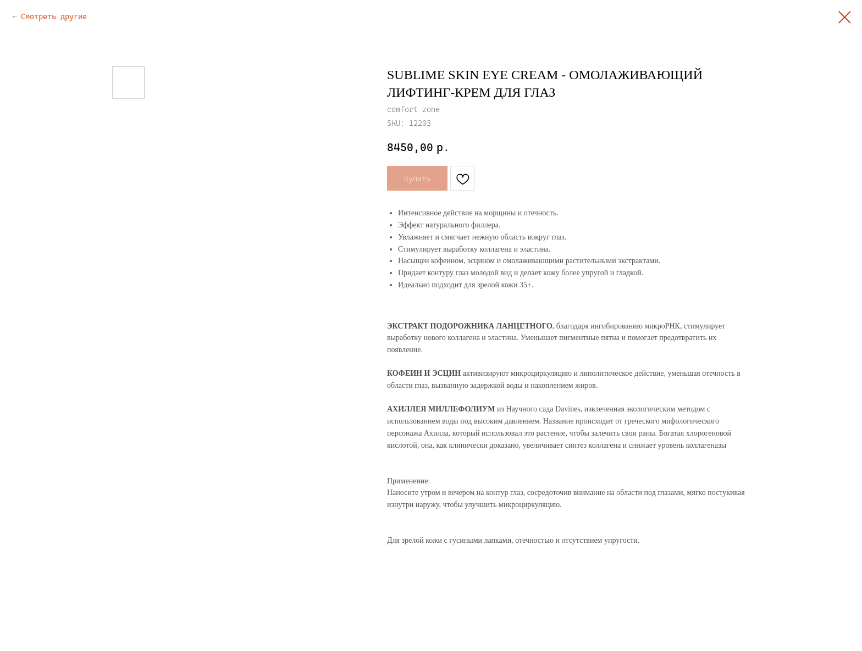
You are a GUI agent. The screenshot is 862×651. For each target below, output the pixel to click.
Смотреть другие (54, 16)
